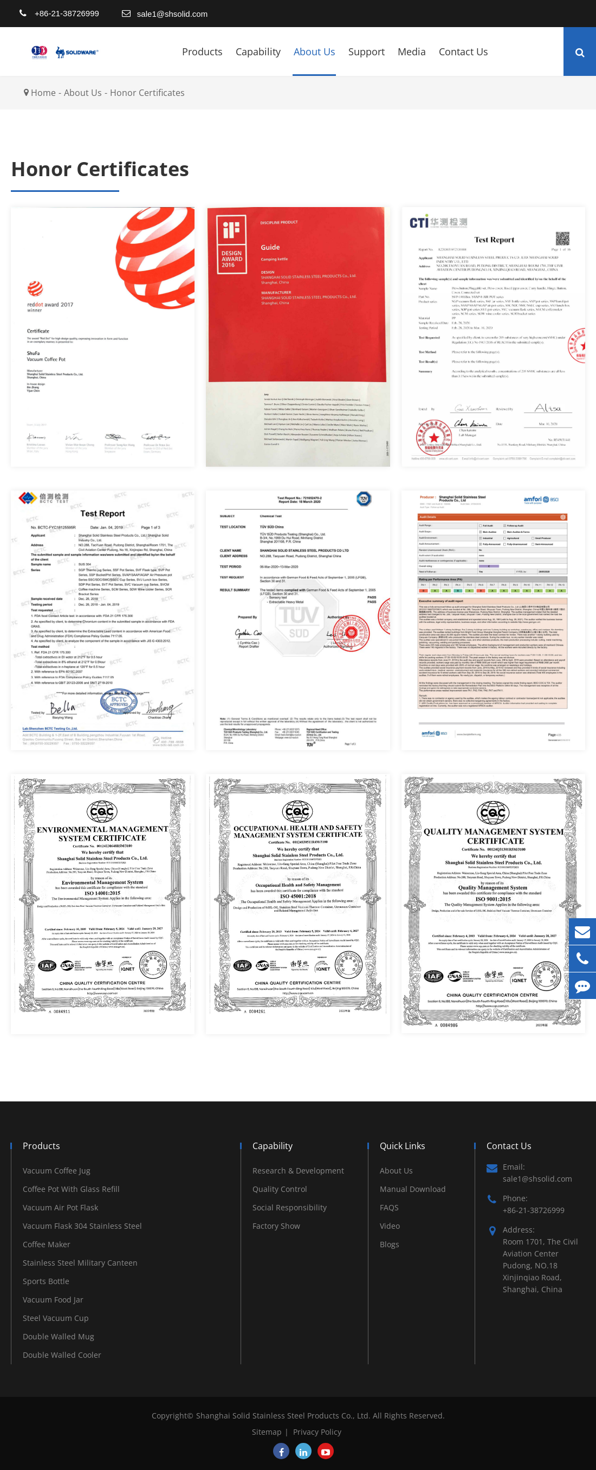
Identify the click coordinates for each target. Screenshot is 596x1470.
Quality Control (279, 1189)
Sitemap (267, 1432)
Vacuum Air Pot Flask (60, 1207)
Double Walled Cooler (62, 1355)
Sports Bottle (46, 1281)
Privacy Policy (317, 1432)
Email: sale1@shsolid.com (529, 1172)
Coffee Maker (46, 1244)
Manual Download (413, 1189)
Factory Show (276, 1226)
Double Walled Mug (58, 1336)
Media (412, 60)
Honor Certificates (147, 93)
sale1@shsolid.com (172, 13)
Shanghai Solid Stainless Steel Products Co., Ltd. (284, 1415)
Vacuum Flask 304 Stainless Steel (82, 1226)
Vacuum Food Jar (53, 1299)
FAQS (389, 1207)
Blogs (389, 1244)
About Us (314, 60)
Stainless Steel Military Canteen (80, 1263)
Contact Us (463, 60)
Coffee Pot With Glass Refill (71, 1189)
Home (43, 93)
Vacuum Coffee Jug (56, 1170)
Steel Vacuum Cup (56, 1318)
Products (202, 60)
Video (390, 1226)
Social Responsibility (289, 1207)
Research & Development (298, 1170)
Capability (258, 60)
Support (366, 60)
